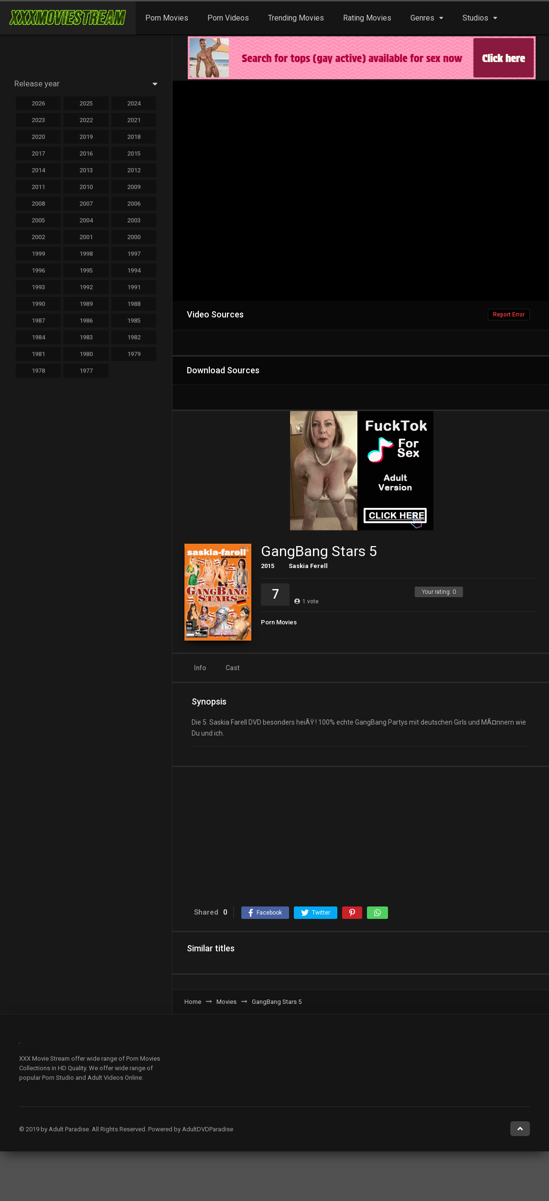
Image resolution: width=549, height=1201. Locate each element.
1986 (86, 320)
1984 (38, 337)
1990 (38, 303)
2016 (86, 153)
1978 (38, 370)
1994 (133, 270)
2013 (86, 170)
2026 (38, 103)
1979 (133, 354)
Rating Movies (367, 17)
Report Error (509, 314)
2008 (38, 203)
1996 (38, 270)
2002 (38, 237)
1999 (38, 253)
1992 (86, 287)
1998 (86, 253)
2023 (38, 120)
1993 (38, 287)
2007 (86, 203)
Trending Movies (296, 17)
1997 (133, 253)
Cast (232, 668)
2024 (133, 103)
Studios (475, 17)
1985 (133, 320)
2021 (133, 120)
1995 (86, 270)
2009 (133, 186)
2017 (38, 153)
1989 (86, 303)
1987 (38, 320)
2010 (86, 186)
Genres (422, 17)
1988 (133, 303)
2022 (86, 120)
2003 (133, 220)
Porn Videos (228, 17)
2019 (86, 136)
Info (200, 668)
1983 (86, 337)
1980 (86, 354)
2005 (38, 220)
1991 (133, 287)
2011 (38, 186)
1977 (86, 370)
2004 (86, 220)
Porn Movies (166, 17)
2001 (86, 237)
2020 (38, 136)
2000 (133, 237)
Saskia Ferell (308, 565)
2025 (86, 103)
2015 (267, 565)
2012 (133, 170)
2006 (133, 203)
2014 (38, 170)
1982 (133, 337)
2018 (133, 136)
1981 (38, 354)
